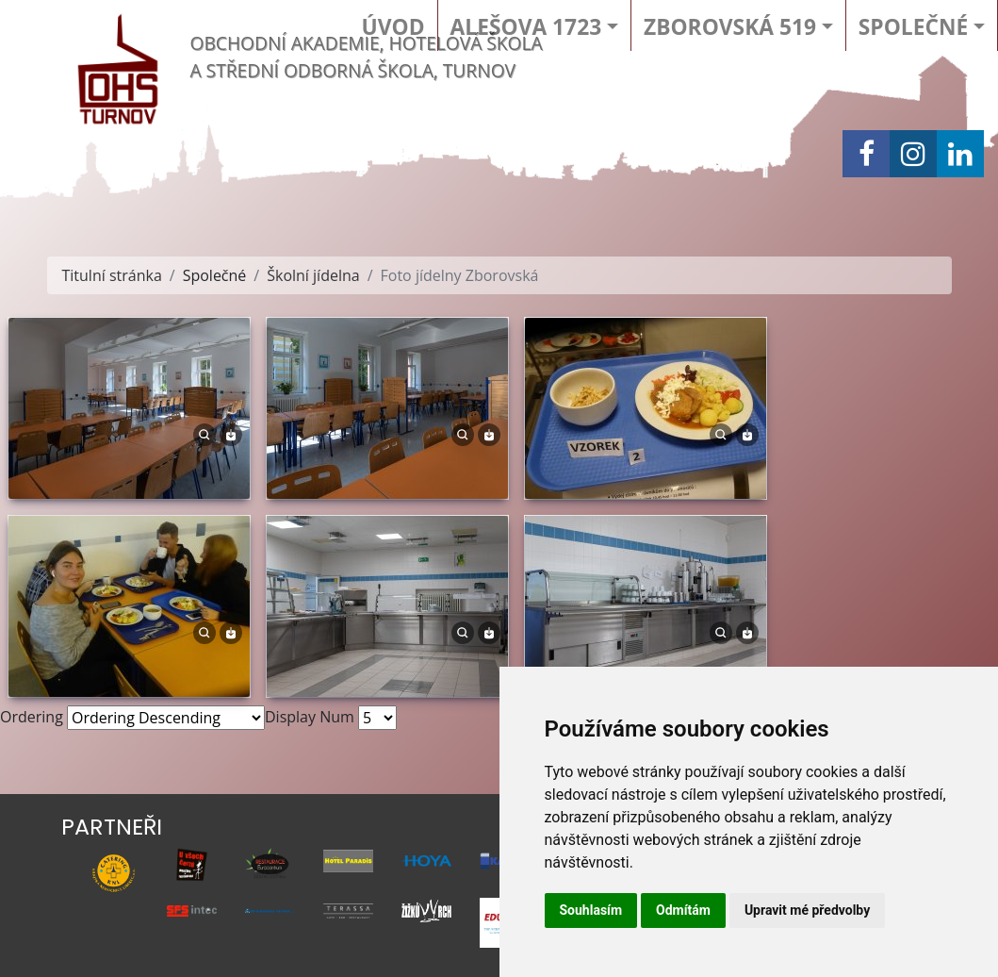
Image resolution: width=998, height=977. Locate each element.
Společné (913, 26)
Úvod (393, 26)
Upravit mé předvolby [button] (807, 910)
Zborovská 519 (730, 26)
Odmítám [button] (683, 910)
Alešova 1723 (526, 26)
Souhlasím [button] (591, 910)
